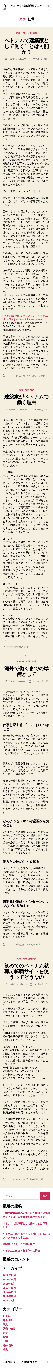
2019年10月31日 (40, 59)
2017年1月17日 (40, 984)
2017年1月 (9, 1300)
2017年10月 (9, 1296)
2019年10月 (9, 1279)
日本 (5, 1341)
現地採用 (36, 375)
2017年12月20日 (40, 681)
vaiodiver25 (21, 59)
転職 (43, 375)
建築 (35, 33)
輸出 (5, 1349)
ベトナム (11, 375)
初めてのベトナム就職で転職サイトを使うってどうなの (26, 971)
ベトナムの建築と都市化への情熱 (21, 1250)
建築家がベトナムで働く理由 (26, 399)
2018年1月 (9, 1283)
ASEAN (20, 661)
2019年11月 (9, 1275)
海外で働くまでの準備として (26, 671)
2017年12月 (9, 1288)
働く (18, 375)
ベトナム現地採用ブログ (26, 5)
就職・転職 (26, 33)
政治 (5, 1337)
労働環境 (8, 1320)
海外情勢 (32, 959)
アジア (10, 647)
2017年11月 (9, 1292)
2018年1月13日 (40, 409)
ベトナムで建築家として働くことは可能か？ (26, 46)
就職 (23, 375)
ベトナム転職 (22, 1179)
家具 (18, 33)
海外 (29, 375)
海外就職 (31, 944)
